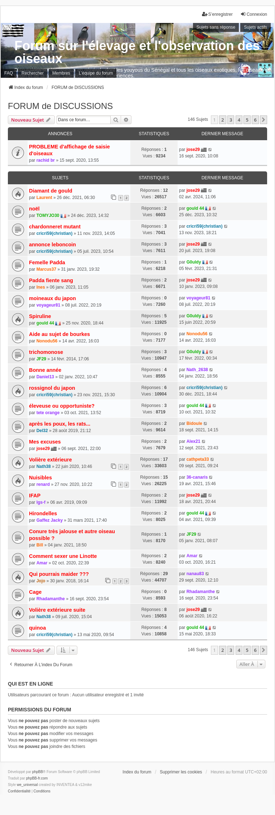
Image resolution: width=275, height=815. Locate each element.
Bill (40, 545)
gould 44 (195, 208)
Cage (35, 592)
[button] (263, 119)
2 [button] (222, 120)
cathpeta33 (198, 459)
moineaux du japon (52, 298)
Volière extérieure (50, 460)
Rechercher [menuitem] (32, 73)
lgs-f (41, 502)
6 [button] (255, 120)
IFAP (34, 495)
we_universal (27, 785)
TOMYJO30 (48, 215)
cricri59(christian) (55, 233)
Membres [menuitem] (61, 73)
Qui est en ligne (30, 684)
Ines (41, 287)
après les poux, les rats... (59, 424)
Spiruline (40, 316)
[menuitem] (19, 791)
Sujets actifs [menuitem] (255, 27)
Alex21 (194, 441)
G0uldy (194, 262)
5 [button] (247, 120)
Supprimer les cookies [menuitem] (181, 771)
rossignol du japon (52, 388)
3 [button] (231, 120)
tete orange (48, 412)
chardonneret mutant (55, 226)
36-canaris (197, 477)
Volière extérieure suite (57, 610)
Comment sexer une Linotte (63, 556)
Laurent (44, 197)
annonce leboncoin (52, 244)
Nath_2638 (197, 369)
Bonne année (45, 370)
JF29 (41, 358)
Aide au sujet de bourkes (59, 334)
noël (34, 209)
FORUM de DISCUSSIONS (60, 106)
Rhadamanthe (51, 598)
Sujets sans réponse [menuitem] (216, 27)
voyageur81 (49, 305)
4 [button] (239, 120)
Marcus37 (46, 269)
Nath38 (44, 466)
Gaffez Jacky (50, 520)
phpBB (37, 772)
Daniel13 (45, 376)
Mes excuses (45, 442)
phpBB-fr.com (37, 778)
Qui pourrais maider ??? (59, 574)
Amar (42, 562)
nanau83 (195, 573)
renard (43, 484)
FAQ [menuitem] (8, 73)
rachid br (46, 160)
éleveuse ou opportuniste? (62, 406)
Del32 (42, 430)
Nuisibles (40, 477)
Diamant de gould (50, 191)
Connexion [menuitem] (253, 14)
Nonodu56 (47, 340)
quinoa (37, 628)
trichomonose (46, 352)
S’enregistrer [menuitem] (217, 14)
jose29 (193, 149)
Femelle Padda (47, 262)
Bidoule (194, 423)
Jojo (41, 580)
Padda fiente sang (51, 280)
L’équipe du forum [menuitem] (96, 73)
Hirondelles (43, 513)
